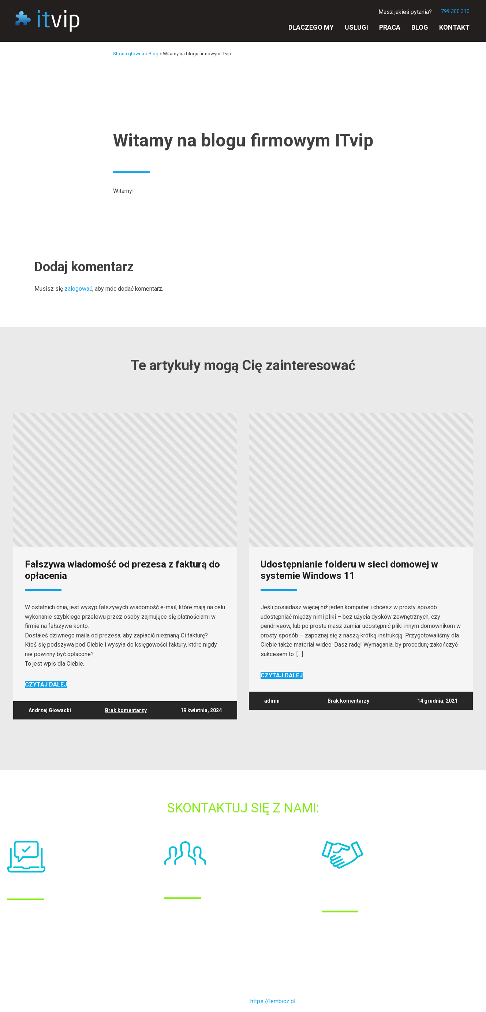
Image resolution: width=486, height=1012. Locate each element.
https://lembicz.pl (272, 1001)
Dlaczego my (311, 27)
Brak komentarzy (126, 710)
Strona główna (128, 53)
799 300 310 (455, 11)
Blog (419, 27)
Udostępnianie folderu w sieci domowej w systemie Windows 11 (349, 570)
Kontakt (454, 27)
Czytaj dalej (46, 684)
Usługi (356, 27)
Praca (389, 27)
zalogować (78, 288)
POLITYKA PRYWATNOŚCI (41, 966)
